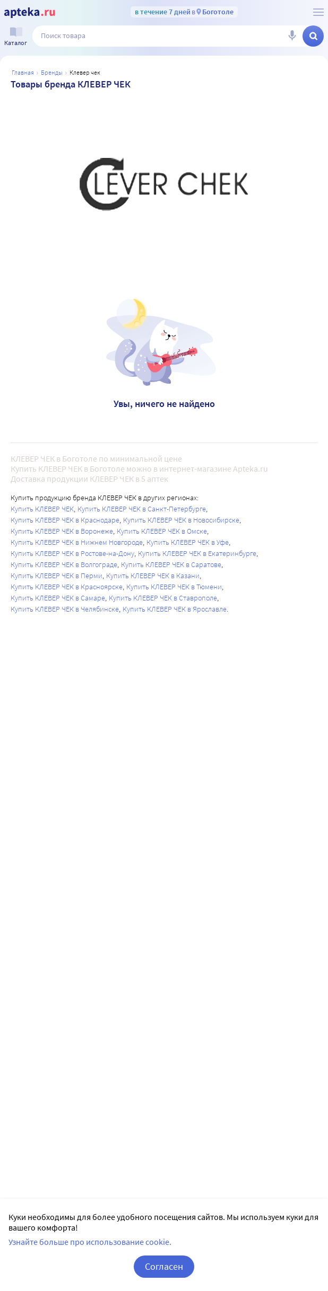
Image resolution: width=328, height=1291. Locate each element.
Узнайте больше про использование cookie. (89, 1241)
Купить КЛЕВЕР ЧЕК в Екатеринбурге (197, 553)
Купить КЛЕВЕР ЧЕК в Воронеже (62, 531)
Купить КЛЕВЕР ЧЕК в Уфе (187, 542)
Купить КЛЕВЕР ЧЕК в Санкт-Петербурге (141, 509)
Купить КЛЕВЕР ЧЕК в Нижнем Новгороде (77, 542)
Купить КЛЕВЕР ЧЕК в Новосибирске (181, 520)
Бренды (52, 72)
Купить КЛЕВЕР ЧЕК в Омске (162, 531)
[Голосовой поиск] (291, 36)
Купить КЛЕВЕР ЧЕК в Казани (153, 575)
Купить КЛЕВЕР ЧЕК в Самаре (58, 598)
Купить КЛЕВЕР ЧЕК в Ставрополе (163, 598)
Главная (23, 72)
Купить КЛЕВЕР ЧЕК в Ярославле (175, 609)
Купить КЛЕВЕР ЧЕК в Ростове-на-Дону (72, 553)
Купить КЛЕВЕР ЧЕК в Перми (56, 575)
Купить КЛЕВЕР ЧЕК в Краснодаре (65, 520)
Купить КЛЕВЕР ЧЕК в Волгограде (64, 564)
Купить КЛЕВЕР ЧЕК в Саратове (171, 564)
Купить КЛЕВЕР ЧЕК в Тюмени (174, 586)
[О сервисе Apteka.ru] (318, 12)
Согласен (164, 1266)
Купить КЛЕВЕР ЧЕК (42, 509)
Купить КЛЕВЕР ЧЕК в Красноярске (67, 586)
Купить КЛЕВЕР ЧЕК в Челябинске (65, 609)
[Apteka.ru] (29, 12)
